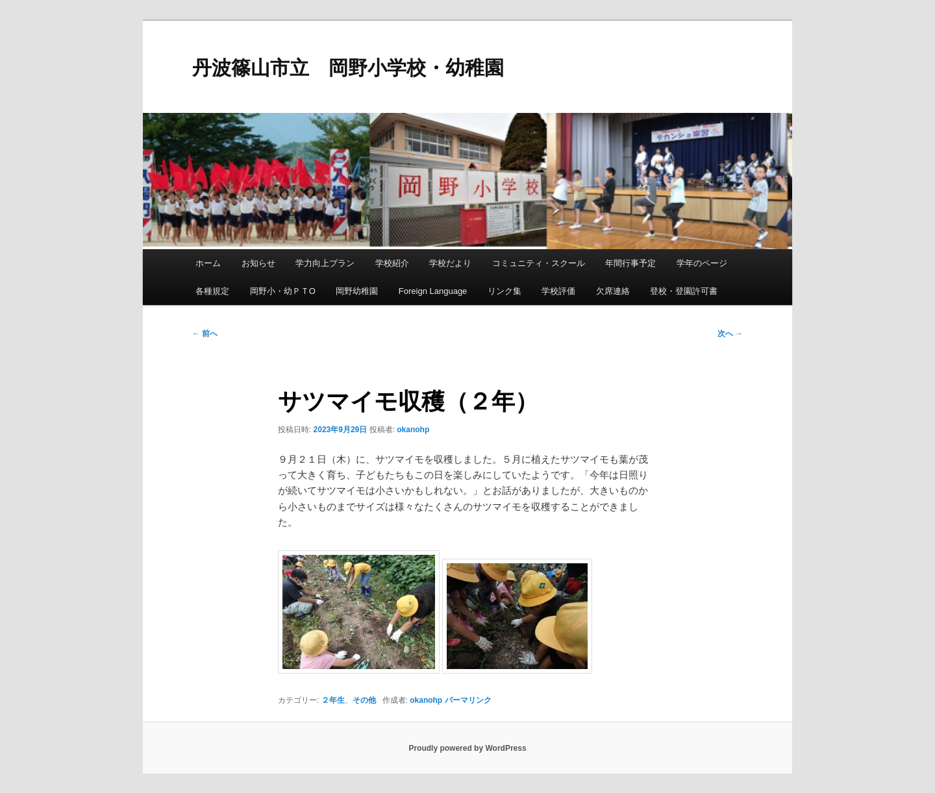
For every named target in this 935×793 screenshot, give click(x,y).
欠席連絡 (613, 291)
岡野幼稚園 (357, 291)
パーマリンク (468, 700)
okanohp (413, 429)
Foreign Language (433, 291)
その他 (364, 700)
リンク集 (504, 291)
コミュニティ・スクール (538, 263)
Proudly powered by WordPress (467, 748)
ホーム (208, 263)
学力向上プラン (325, 263)
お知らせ (258, 263)
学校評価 (558, 291)
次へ (730, 333)
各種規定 (212, 291)
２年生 (333, 700)
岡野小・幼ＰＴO (283, 291)
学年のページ (702, 263)
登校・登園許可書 (683, 291)
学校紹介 (392, 263)
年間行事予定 (630, 263)
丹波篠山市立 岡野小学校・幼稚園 (348, 68)
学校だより (450, 263)
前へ (205, 333)
